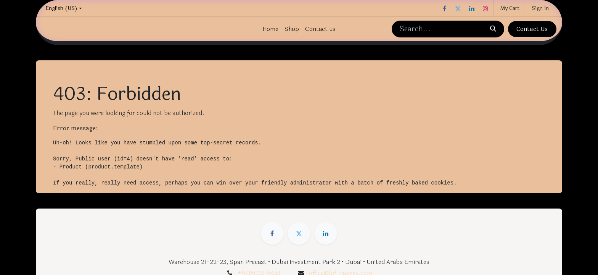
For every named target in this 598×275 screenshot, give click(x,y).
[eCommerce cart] (509, 8)
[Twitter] (458, 8)
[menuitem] (270, 29)
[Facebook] (444, 8)
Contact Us (532, 29)
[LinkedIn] (472, 8)
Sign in (540, 8)
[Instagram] (485, 8)
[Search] (492, 29)
